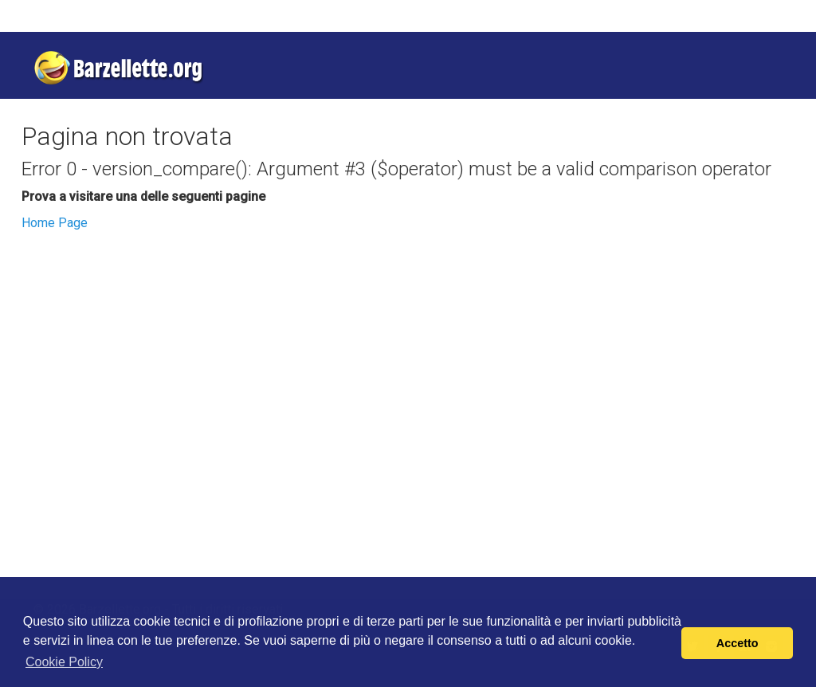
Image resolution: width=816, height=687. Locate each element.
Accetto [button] (737, 643)
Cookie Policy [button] (64, 662)
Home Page (55, 222)
